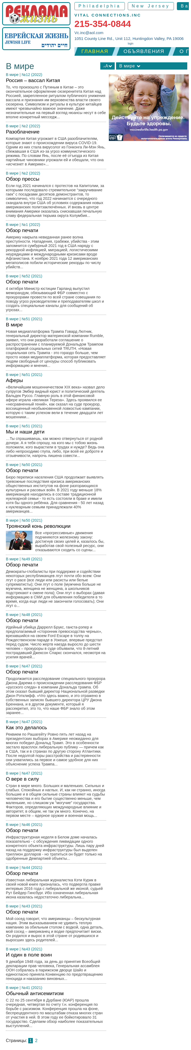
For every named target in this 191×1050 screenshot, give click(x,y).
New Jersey (151, 6)
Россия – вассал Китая (56, 100)
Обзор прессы (56, 198)
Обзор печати (56, 250)
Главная (94, 51)
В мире (12, 74)
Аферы (56, 400)
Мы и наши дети (56, 445)
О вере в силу (56, 798)
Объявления (144, 51)
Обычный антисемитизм (56, 1011)
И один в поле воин (56, 968)
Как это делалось (56, 747)
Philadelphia (99, 6)
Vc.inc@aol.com (89, 32)
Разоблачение (56, 149)
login (130, 43)
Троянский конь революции (56, 539)
